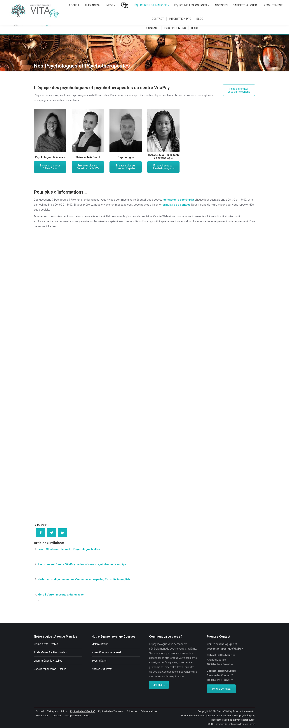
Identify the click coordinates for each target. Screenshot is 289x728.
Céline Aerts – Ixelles (46, 644)
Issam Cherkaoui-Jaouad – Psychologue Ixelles (69, 549)
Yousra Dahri (99, 660)
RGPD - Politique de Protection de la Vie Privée (231, 724)
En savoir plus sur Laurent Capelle (126, 167)
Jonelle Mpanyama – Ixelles (50, 668)
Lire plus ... (159, 684)
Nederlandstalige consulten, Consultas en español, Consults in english (84, 579)
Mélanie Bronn (100, 644)
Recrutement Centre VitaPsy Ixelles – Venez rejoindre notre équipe (82, 564)
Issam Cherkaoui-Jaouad (106, 652)
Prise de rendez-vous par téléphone (239, 90)
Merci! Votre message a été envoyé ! (61, 594)
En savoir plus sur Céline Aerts (50, 167)
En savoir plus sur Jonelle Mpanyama (163, 167)
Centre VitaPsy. (224, 711)
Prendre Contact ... (221, 688)
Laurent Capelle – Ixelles (48, 660)
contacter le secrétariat (178, 199)
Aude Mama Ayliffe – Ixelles (50, 652)
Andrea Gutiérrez (102, 668)
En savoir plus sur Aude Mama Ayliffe (87, 167)
